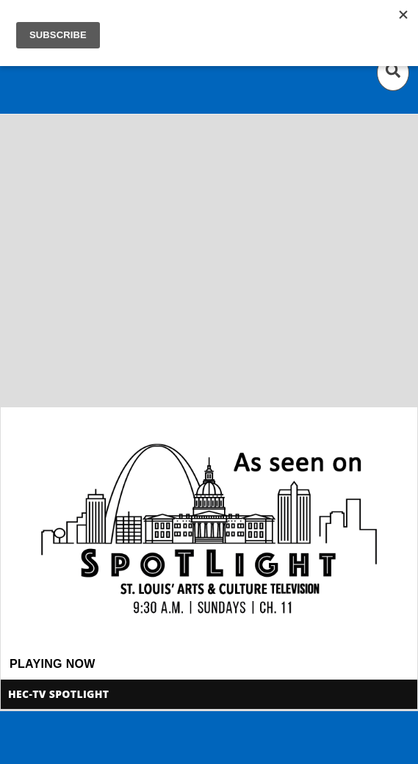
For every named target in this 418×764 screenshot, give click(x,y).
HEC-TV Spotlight (58, 694)
